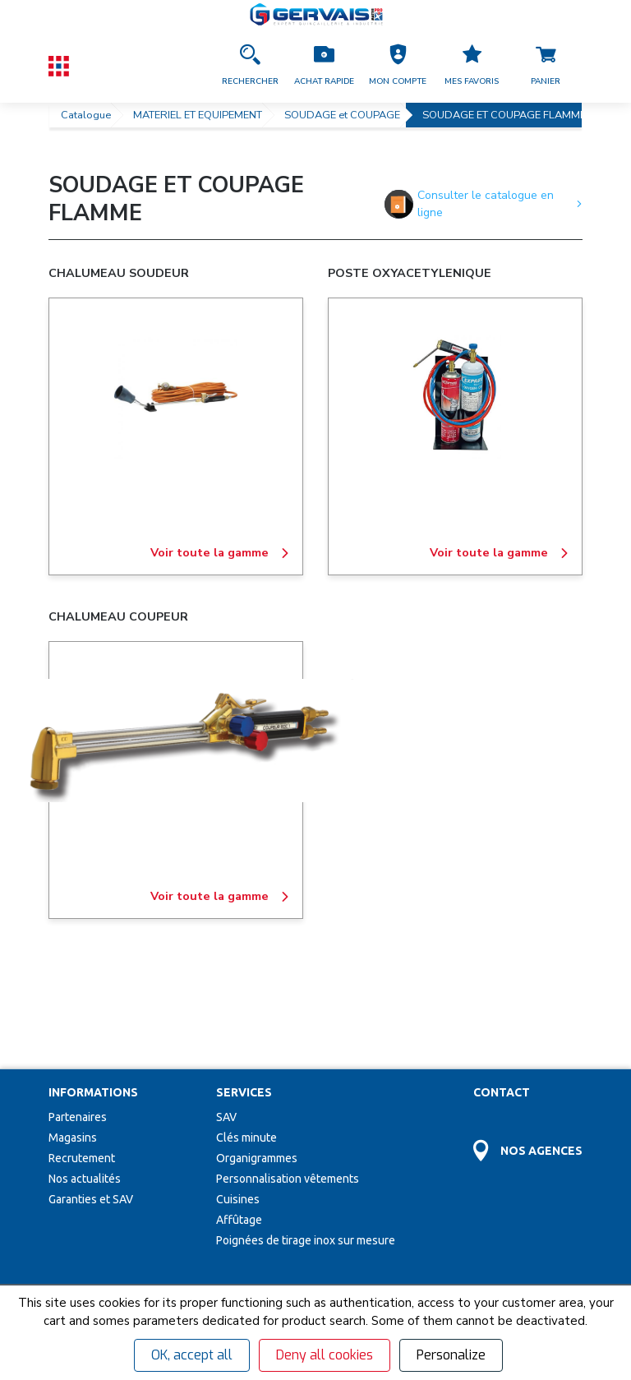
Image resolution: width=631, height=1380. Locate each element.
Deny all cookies (324, 1355)
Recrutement (81, 1041)
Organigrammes (256, 1041)
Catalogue (86, 115)
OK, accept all (192, 1355)
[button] (398, 66)
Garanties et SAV (90, 1082)
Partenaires (77, 1000)
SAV (226, 1000)
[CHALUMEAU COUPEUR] (176, 741)
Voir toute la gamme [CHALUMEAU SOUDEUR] (220, 553)
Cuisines (238, 1082)
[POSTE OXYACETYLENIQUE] (455, 397)
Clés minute (246, 1020)
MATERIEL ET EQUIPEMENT (197, 115)
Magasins (72, 1020)
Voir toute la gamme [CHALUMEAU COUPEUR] (220, 897)
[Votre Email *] (143, 1249)
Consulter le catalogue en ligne (484, 203)
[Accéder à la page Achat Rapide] (324, 66)
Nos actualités (84, 1061)
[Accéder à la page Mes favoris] (472, 66)
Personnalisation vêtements (287, 1061)
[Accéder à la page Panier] (546, 66)
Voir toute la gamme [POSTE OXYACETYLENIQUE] (499, 553)
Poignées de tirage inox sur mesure (305, 1123)
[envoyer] (295, 1249)
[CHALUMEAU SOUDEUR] (176, 397)
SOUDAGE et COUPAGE (342, 115)
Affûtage (239, 1103)
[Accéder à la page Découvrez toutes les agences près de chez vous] (528, 1024)
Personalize (451, 1355)
